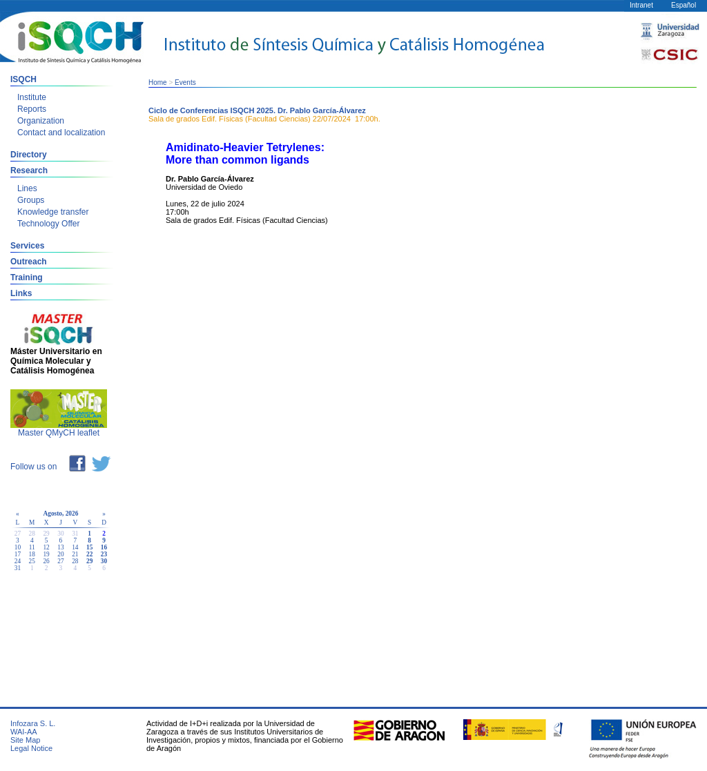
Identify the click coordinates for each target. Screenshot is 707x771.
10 (17, 547)
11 (32, 547)
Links (21, 293)
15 (89, 547)
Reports (31, 109)
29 (89, 561)
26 (46, 561)
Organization (40, 121)
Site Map (25, 740)
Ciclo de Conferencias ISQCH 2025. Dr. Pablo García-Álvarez (257, 110)
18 (32, 554)
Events (185, 82)
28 (75, 561)
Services (27, 246)
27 (60, 561)
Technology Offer (48, 223)
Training (26, 277)
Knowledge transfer (52, 212)
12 (46, 547)
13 (60, 547)
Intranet (641, 5)
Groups (30, 200)
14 (75, 547)
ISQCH (23, 79)
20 (60, 554)
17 (17, 554)
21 (75, 554)
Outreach (28, 261)
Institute (31, 97)
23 (104, 554)
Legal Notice (31, 748)
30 (104, 561)
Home (157, 82)
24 (17, 561)
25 (32, 561)
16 (104, 547)
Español (683, 5)
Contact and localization (61, 132)
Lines (27, 188)
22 (89, 554)
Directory (28, 154)
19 (46, 554)
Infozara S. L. (32, 723)
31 (17, 568)
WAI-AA (23, 732)
